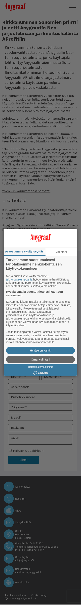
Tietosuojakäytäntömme (40, 367)
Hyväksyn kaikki (40, 350)
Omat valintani (40, 359)
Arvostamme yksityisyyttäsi (24, 251)
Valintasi (61, 251)
